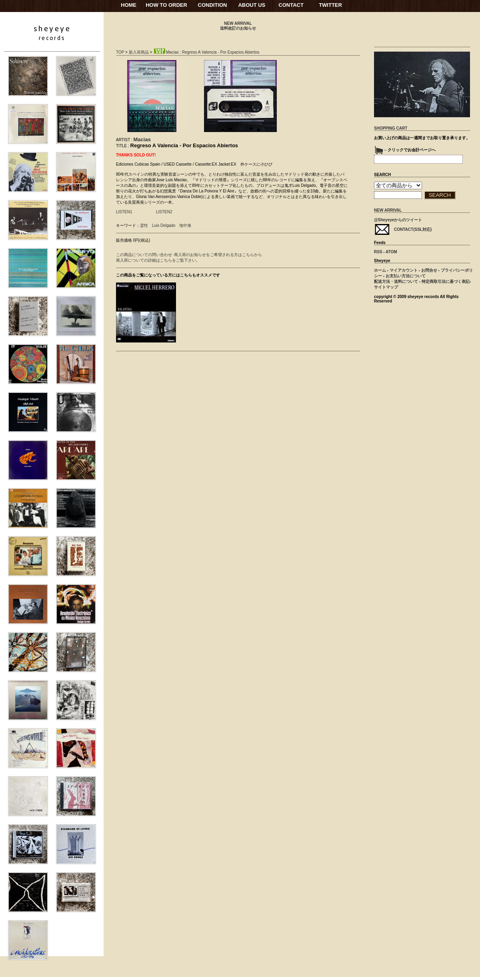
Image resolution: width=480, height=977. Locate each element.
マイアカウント (404, 270)
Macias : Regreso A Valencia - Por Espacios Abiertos (206, 52)
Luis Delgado (163, 225)
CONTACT (291, 5)
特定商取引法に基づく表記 (446, 281)
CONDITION (212, 5)
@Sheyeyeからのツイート (398, 220)
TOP (120, 52)
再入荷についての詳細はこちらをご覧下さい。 (158, 260)
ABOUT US (251, 5)
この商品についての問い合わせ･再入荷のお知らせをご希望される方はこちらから (189, 254)
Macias (142, 139)
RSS (378, 252)
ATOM (391, 252)
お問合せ (429, 270)
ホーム (380, 270)
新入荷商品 (139, 52)
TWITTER (330, 5)
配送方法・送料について (396, 281)
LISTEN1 (124, 212)
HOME (128, 5)
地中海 (185, 225)
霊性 (144, 225)
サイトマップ (386, 287)
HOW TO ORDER (166, 5)
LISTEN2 (164, 212)
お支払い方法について (406, 276)
